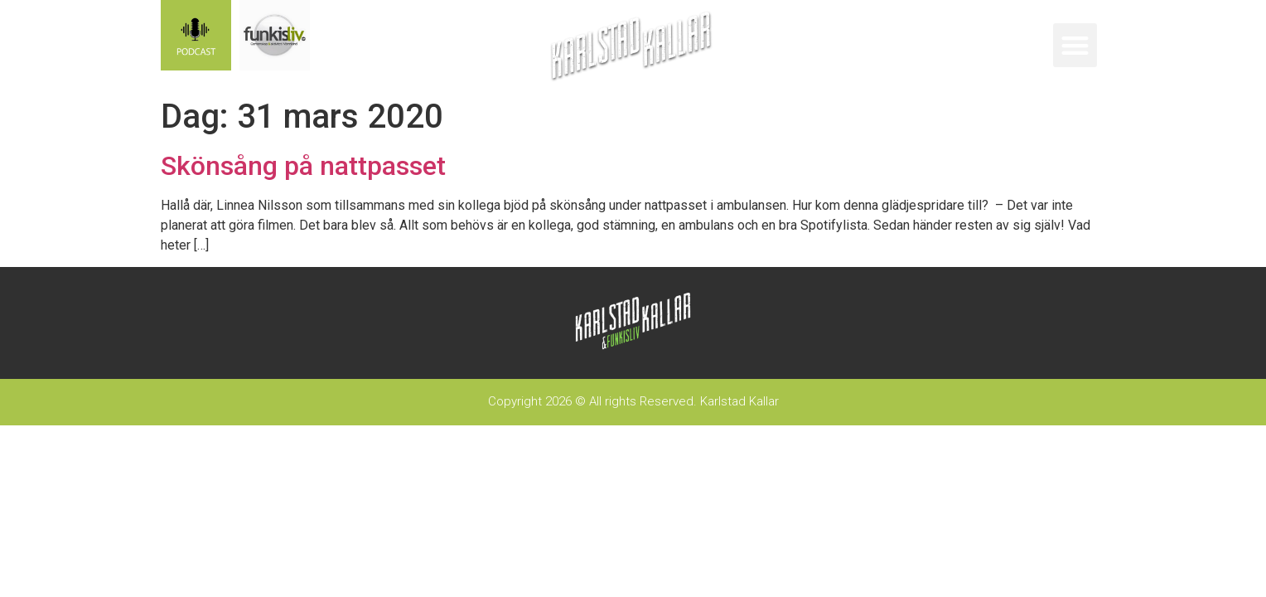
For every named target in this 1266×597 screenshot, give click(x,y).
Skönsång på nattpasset (303, 166)
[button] (1075, 45)
